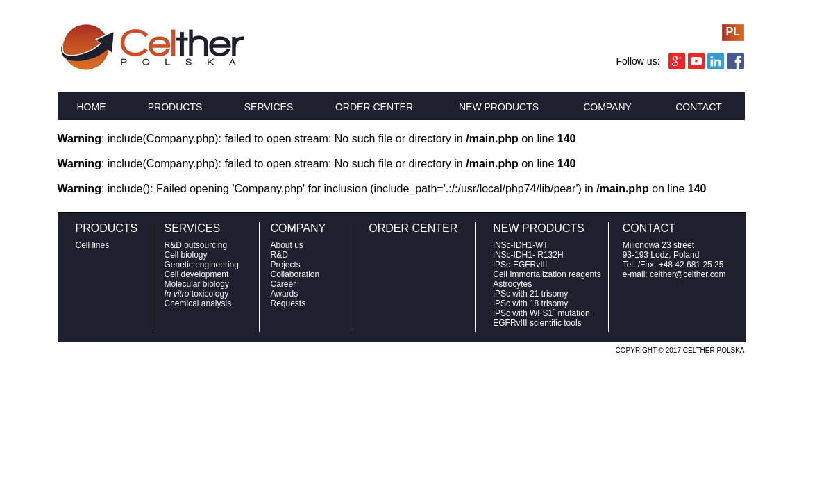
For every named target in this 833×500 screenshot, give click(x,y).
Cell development (197, 274)
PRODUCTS (175, 106)
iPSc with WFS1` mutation (541, 313)
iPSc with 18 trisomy (530, 303)
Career (283, 284)
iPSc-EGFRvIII (520, 264)
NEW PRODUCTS (499, 106)
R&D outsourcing (196, 245)
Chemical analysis (198, 303)
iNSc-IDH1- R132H (528, 255)
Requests (288, 303)
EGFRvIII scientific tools (537, 323)
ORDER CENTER (374, 106)
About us (287, 245)
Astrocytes (512, 284)
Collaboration (295, 274)
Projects (286, 264)
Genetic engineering (202, 264)
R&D (279, 255)
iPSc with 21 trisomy (530, 294)
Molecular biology (197, 284)
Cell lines (93, 245)
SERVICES (269, 106)
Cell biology (186, 255)
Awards (284, 294)
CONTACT (698, 106)
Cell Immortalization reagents (546, 274)
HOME (91, 106)
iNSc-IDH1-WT (520, 245)
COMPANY (607, 106)
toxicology (197, 294)
